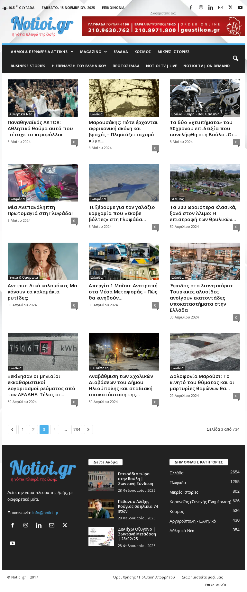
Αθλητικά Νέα (20, 114)
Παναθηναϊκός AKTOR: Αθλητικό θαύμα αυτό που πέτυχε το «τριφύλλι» (40, 128)
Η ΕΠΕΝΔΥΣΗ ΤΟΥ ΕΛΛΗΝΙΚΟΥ (79, 65)
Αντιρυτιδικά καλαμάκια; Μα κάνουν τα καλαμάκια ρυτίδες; (42, 291)
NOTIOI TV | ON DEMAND (206, 65)
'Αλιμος (177, 199)
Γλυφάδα (17, 199)
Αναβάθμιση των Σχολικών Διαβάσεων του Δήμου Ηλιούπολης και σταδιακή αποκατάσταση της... (121, 385)
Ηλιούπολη (99, 368)
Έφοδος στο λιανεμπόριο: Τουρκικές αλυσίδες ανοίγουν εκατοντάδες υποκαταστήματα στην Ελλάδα (201, 297)
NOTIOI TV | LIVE (161, 65)
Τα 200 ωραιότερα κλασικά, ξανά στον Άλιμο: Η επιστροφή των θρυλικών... (203, 213)
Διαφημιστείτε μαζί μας (202, 577)
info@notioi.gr (45, 512)
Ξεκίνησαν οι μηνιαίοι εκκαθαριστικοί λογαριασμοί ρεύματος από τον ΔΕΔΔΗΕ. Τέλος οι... (41, 385)
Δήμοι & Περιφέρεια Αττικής (42, 52)
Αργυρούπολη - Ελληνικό (192, 521)
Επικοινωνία (113, 7)
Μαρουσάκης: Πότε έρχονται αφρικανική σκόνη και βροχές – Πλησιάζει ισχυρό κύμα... (123, 131)
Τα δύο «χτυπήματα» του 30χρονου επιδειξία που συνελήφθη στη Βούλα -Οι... (203, 128)
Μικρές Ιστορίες (174, 51)
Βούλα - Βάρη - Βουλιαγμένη (195, 114)
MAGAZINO (93, 52)
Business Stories (28, 65)
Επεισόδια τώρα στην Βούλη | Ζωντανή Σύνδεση (135, 478)
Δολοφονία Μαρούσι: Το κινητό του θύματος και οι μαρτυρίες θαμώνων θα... (202, 382)
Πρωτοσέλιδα (126, 65)
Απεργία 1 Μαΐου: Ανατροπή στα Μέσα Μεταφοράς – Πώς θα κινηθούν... (123, 291)
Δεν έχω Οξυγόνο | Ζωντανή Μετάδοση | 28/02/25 (137, 534)
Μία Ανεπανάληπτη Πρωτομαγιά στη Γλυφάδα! (40, 210)
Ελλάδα (121, 51)
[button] (235, 59)
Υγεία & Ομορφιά (23, 277)
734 (76, 429)
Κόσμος (142, 51)
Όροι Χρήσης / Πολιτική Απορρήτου (144, 577)
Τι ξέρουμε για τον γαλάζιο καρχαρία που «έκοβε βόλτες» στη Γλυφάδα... (122, 213)
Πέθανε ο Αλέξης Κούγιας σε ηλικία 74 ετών (138, 506)
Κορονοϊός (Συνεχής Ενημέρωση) (200, 501)
